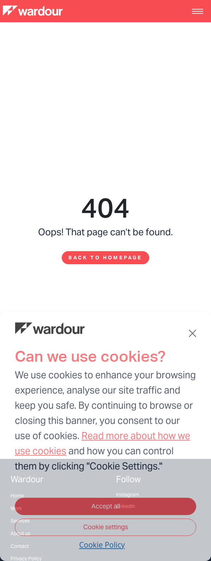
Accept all (105, 506)
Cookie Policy (102, 545)
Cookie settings (105, 527)
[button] (192, 333)
